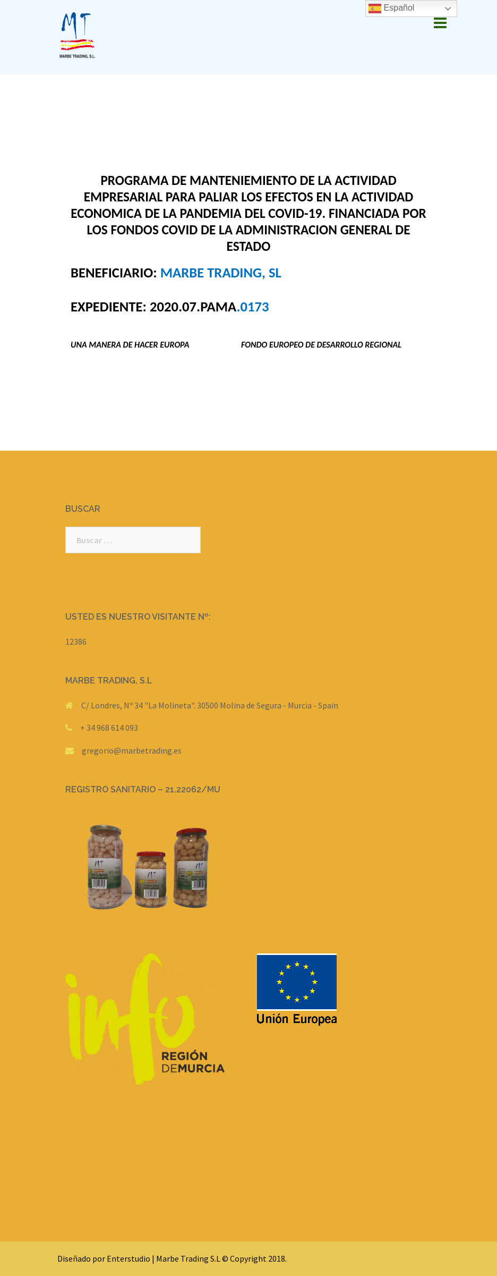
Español (391, 8)
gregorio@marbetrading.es (132, 750)
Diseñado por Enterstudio (103, 1258)
